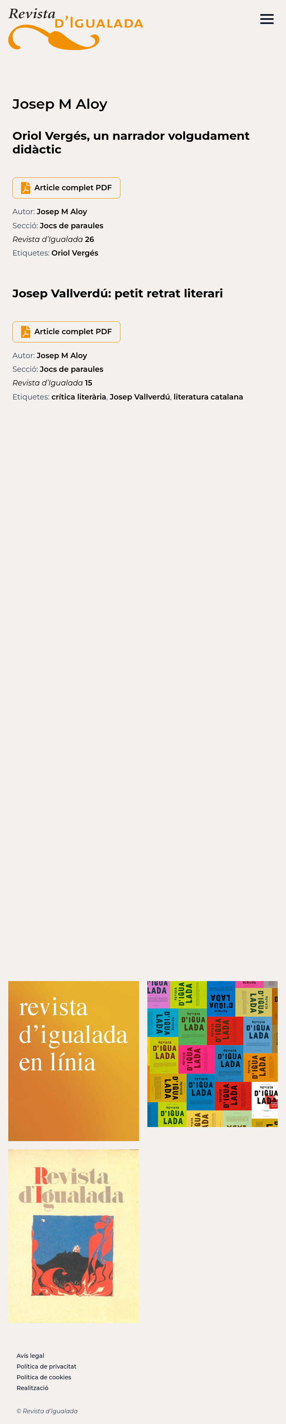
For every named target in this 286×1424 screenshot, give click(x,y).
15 (52, 383)
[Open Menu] (267, 19)
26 (53, 239)
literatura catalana (208, 397)
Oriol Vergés (74, 253)
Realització (32, 1388)
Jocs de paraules (71, 225)
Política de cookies (44, 1377)
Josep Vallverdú (140, 397)
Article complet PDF (73, 187)
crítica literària (78, 397)
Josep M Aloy (62, 211)
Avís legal (30, 1355)
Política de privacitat (47, 1366)
